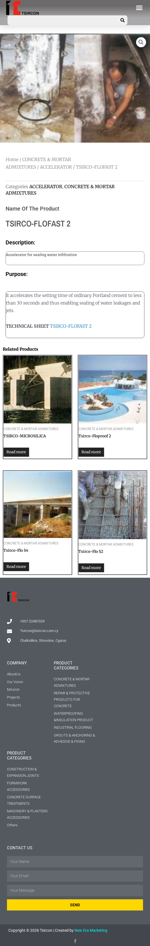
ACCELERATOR (56, 167)
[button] (139, 8)
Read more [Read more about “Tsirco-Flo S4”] (16, 566)
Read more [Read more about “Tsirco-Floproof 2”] (91, 452)
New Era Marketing (90, 930)
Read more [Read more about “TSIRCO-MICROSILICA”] (16, 452)
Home (12, 159)
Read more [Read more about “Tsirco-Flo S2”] (91, 567)
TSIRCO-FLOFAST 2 (71, 326)
